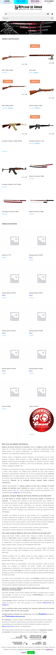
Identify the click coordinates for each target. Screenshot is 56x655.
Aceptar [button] (31, 652)
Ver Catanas (8, 30)
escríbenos (16, 492)
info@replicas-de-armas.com (16, 616)
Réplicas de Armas (8, 626)
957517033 (47, 603)
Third (30, 257)
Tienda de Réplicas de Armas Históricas (17, 24)
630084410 (5, 605)
